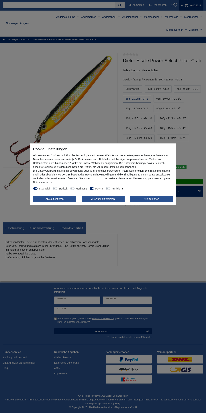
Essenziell (44, 188)
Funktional (117, 188)
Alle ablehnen (151, 198)
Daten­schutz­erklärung (65, 182)
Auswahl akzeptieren (103, 198)
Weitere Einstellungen (138, 188)
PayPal (99, 188)
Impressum (97, 178)
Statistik (63, 188)
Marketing (81, 188)
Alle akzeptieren (55, 198)
